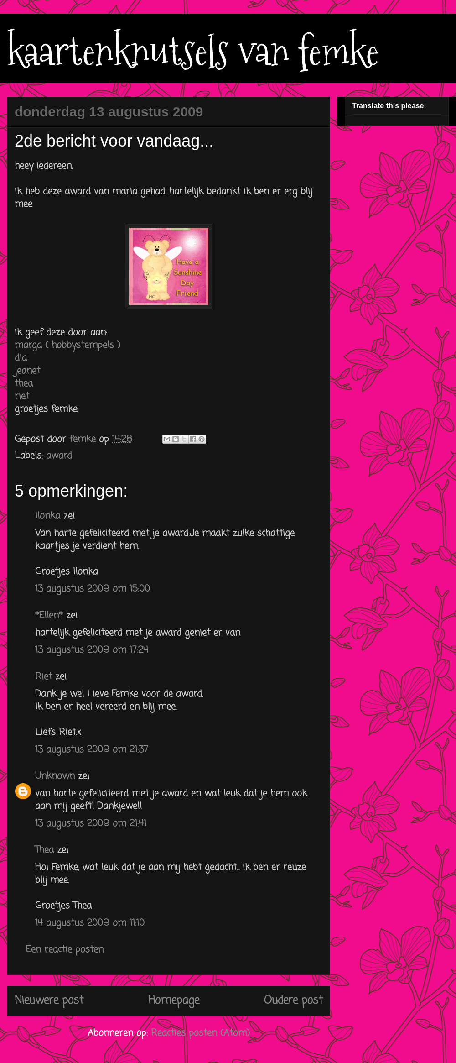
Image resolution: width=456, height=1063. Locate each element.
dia (21, 358)
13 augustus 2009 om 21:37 (91, 750)
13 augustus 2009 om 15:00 (92, 589)
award (59, 456)
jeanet (27, 371)
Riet (43, 677)
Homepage (173, 1000)
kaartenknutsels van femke (193, 51)
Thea (44, 850)
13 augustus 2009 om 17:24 (91, 650)
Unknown (55, 776)
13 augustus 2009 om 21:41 (90, 824)
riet (22, 396)
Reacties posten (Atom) (200, 1033)
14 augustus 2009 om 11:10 (90, 923)
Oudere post (293, 1000)
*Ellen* (49, 615)
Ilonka (47, 516)
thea (24, 384)
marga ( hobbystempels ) (67, 345)
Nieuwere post (49, 1000)
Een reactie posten (65, 950)
